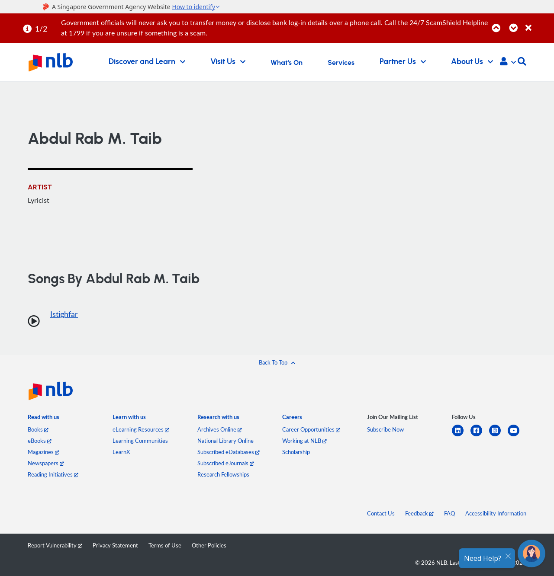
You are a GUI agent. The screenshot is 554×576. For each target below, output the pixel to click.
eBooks (40, 441)
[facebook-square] (479, 436)
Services (341, 62)
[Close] (538, 23)
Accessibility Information (495, 513)
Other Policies (209, 545)
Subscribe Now (385, 429)
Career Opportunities (311, 429)
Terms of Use (164, 545)
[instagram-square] (498, 436)
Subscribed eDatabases (228, 452)
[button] (508, 62)
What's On (287, 62)
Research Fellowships (223, 474)
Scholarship (296, 452)
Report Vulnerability (55, 545)
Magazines (43, 452)
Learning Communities (140, 441)
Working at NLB (304, 441)
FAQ (449, 513)
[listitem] (43, 419)
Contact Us (381, 513)
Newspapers (46, 463)
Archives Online (219, 429)
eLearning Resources (141, 429)
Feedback (419, 513)
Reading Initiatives (53, 474)
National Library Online (225, 441)
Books (38, 429)
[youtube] (517, 436)
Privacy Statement (115, 545)
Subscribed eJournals (225, 463)
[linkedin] (461, 436)
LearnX (121, 452)
